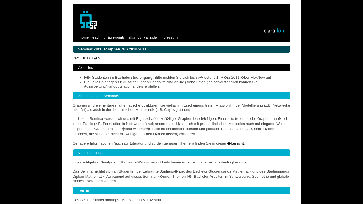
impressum (169, 37)
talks (131, 37)
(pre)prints (116, 37)
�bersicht (235, 143)
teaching (98, 37)
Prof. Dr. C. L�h (86, 58)
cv (139, 37)
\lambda (150, 37)
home (84, 37)
